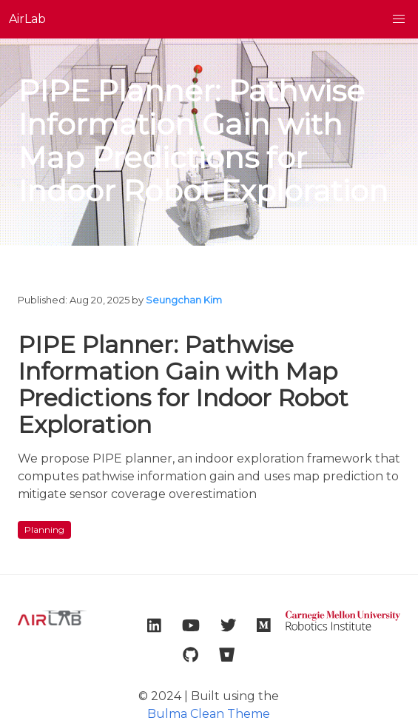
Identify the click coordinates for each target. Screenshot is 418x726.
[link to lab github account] (190, 655)
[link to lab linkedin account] (154, 625)
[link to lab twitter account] (228, 625)
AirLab (27, 19)
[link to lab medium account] (264, 625)
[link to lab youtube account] (191, 625)
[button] (399, 19)
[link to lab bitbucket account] (226, 655)
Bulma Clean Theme (208, 714)
